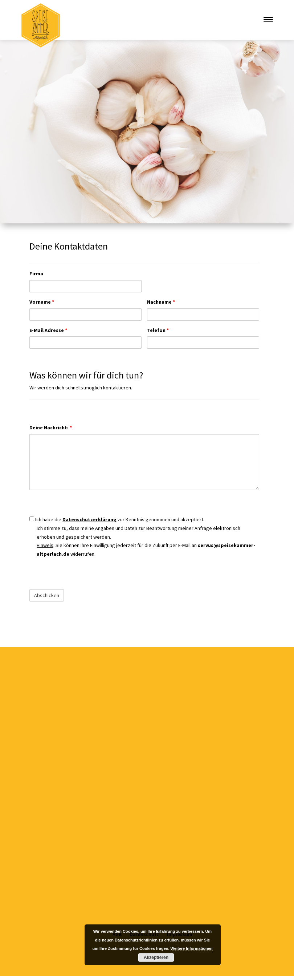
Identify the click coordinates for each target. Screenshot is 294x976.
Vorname (41, 302)
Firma (36, 273)
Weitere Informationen (192, 948)
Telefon (158, 330)
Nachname (161, 302)
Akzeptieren (156, 957)
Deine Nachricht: (50, 427)
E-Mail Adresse (48, 330)
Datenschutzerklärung (89, 519)
